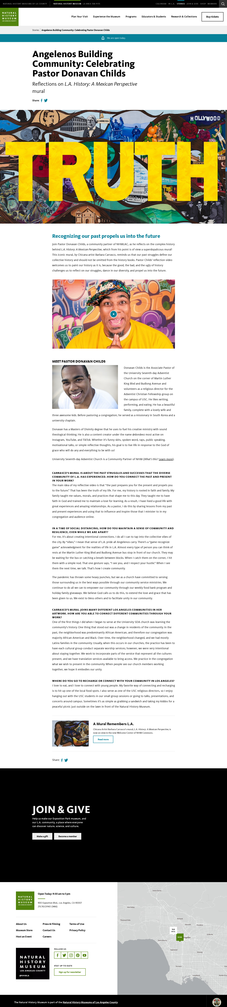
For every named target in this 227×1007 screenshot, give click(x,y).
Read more (103, 739)
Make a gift (42, 840)
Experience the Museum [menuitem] (106, 16)
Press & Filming (51, 924)
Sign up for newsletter (70, 972)
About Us (21, 924)
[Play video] (113, 314)
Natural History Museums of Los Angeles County (90, 1002)
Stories (181, 4)
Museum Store (24, 930)
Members (212, 4)
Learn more (166, 459)
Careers (47, 936)
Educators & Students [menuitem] (154, 16)
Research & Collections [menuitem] (184, 16)
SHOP (203, 4)
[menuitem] (25, 4)
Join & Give (192, 4)
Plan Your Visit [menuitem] (79, 16)
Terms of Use (76, 924)
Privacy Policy (77, 930)
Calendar (161, 4)
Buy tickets (212, 16)
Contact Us (49, 930)
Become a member (67, 840)
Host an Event (24, 936)
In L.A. (171, 4)
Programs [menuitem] (131, 16)
